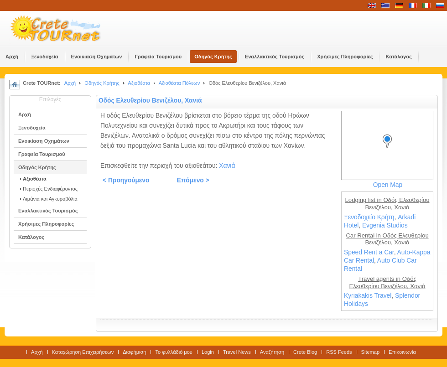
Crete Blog (305, 352)
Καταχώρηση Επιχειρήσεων (83, 352)
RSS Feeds (339, 352)
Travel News (237, 352)
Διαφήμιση (134, 352)
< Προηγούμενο (126, 180)
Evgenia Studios (385, 225)
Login (208, 352)
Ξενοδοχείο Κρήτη (369, 217)
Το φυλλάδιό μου (173, 352)
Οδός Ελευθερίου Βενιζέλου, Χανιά (150, 100)
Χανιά (227, 165)
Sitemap (370, 352)
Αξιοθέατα (139, 83)
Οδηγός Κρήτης (101, 83)
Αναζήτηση (272, 352)
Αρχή (70, 83)
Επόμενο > (193, 180)
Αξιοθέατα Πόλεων (179, 83)
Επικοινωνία (402, 352)
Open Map (387, 184)
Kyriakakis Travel (367, 295)
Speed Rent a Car (369, 252)
